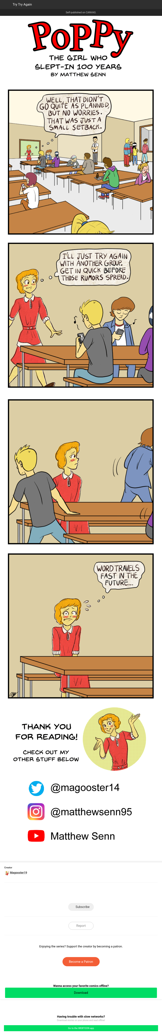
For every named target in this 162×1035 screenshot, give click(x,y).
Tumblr (95, 893)
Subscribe (83, 907)
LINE (52, 893)
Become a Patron (81, 962)
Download (81, 993)
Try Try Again (22, 4)
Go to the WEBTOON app (81, 1028)
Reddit (109, 893)
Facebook (66, 893)
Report (81, 926)
